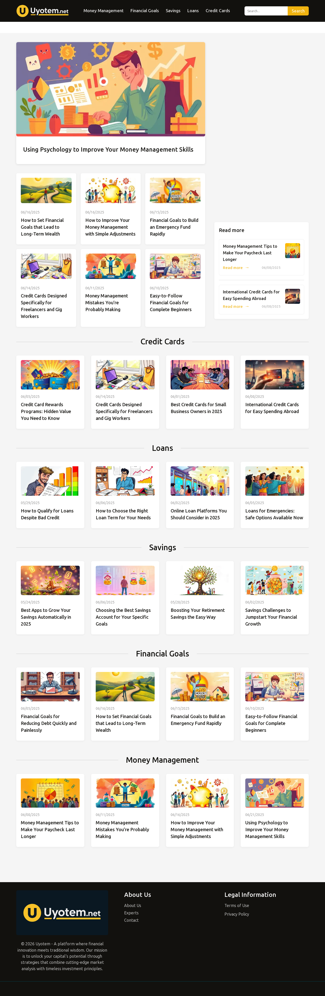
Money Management (104, 10)
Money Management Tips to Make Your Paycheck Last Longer (250, 253)
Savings (173, 10)
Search (298, 11)
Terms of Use (236, 905)
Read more (236, 267)
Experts (131, 913)
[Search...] (266, 10)
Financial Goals (145, 10)
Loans (193, 10)
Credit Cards (218, 10)
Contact (131, 920)
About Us (132, 905)
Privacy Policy (236, 914)
